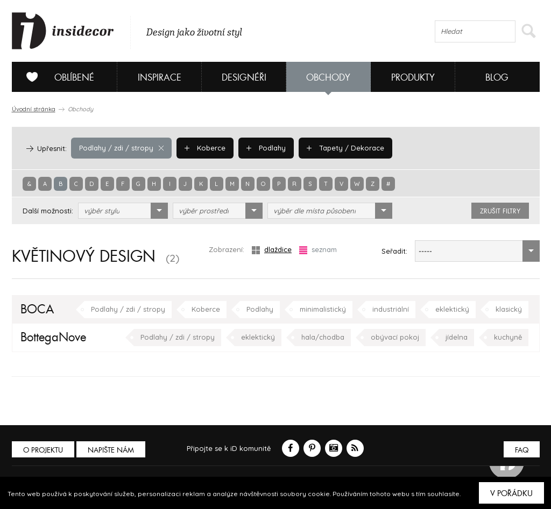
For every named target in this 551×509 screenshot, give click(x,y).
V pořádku (511, 493)
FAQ (521, 450)
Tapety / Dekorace (345, 148)
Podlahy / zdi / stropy (121, 148)
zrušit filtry (500, 211)
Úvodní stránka (33, 109)
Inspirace (159, 77)
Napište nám (111, 450)
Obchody (328, 77)
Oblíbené (56, 77)
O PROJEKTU (43, 450)
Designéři (244, 77)
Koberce (205, 148)
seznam (318, 249)
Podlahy (266, 148)
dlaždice (272, 249)
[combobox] (123, 211)
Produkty (413, 77)
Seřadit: (394, 251)
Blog (496, 77)
